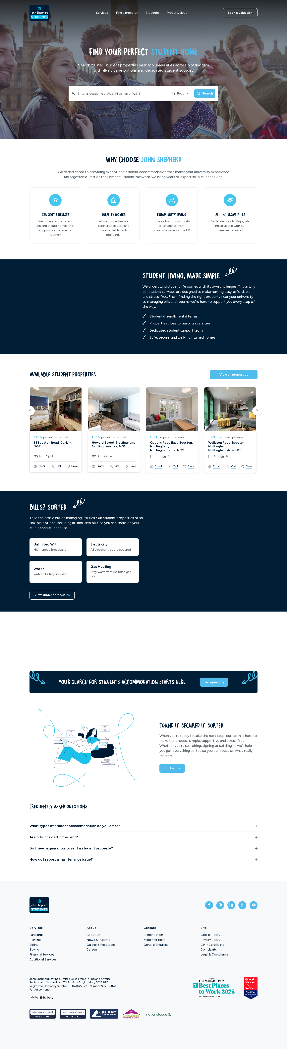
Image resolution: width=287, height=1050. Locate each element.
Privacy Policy (210, 940)
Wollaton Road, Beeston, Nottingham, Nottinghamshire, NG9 (226, 446)
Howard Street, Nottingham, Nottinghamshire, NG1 (113, 444)
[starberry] (46, 998)
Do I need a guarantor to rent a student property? (71, 849)
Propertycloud (177, 12)
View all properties (233, 374)
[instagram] (214, 906)
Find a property (127, 12)
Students (152, 12)
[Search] (202, 93)
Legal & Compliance (215, 955)
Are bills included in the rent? (53, 838)
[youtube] (253, 906)
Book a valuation (240, 13)
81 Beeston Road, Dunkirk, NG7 (53, 444)
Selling (33, 945)
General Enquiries (156, 945)
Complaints (209, 950)
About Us (93, 935)
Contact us (172, 770)
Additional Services (43, 960)
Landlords (36, 935)
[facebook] (201, 906)
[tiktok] (240, 906)
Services (102, 12)
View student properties (53, 595)
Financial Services (41, 955)
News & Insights (98, 940)
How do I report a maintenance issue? (61, 860)
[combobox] (113, 93)
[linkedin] (227, 906)
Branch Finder (153, 935)
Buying (34, 950)
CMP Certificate (212, 945)
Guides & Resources (101, 945)
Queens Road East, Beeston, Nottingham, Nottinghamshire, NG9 (171, 446)
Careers (92, 950)
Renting (35, 940)
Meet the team (154, 940)
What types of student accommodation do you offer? (74, 827)
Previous (29, 411)
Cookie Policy (210, 935)
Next (257, 411)
